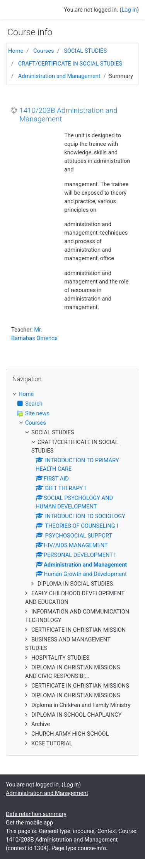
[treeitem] (72, 394)
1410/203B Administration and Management (68, 115)
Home (15, 50)
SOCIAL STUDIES (85, 50)
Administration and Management (59, 76)
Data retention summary (36, 814)
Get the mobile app (29, 822)
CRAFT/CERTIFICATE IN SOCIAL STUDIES (70, 63)
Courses (43, 50)
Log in (129, 9)
